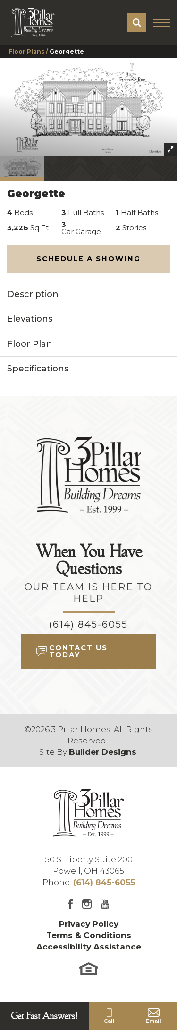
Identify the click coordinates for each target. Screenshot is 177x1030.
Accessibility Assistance (88, 946)
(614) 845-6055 (88, 624)
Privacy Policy (88, 924)
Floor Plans (26, 51)
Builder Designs (102, 752)
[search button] (136, 22)
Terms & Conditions (88, 935)
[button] (136, 22)
